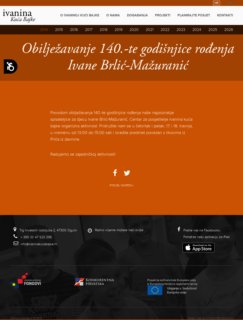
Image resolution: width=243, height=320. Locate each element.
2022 (165, 29)
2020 (134, 29)
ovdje (139, 230)
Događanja (137, 15)
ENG (230, 3)
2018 (103, 29)
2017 (89, 29)
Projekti (162, 15)
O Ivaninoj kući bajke (79, 15)
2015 (59, 29)
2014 (44, 29)
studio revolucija (219, 318)
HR (217, 3)
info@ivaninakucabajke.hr (39, 244)
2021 (150, 29)
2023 (181, 29)
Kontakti (225, 15)
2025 (212, 29)
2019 (118, 29)
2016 (74, 29)
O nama (113, 15)
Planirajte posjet (194, 15)
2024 (196, 29)
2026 (228, 29)
